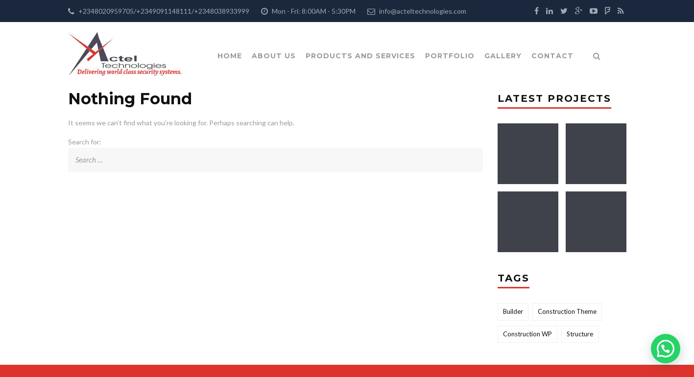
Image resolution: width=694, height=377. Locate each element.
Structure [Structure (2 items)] (580, 334)
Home (229, 55)
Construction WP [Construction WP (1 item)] (527, 334)
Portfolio (450, 55)
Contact (552, 55)
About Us (274, 55)
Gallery (503, 55)
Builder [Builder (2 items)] (513, 311)
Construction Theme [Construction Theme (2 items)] (567, 311)
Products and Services (360, 55)
